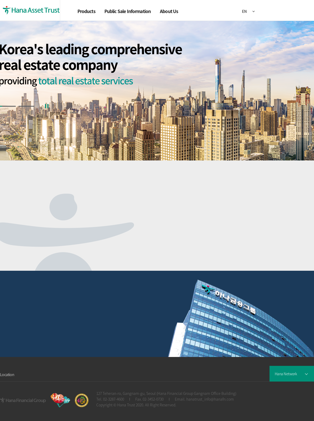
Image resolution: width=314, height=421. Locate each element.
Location (7, 375)
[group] (157, 90)
